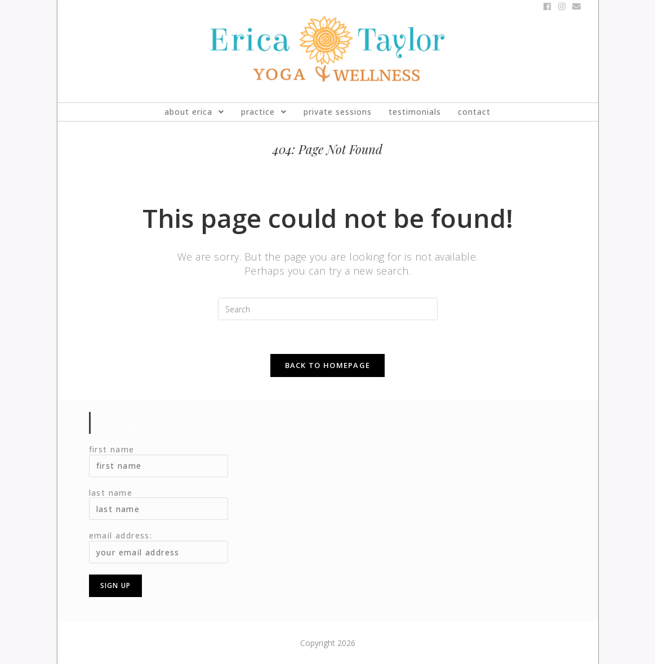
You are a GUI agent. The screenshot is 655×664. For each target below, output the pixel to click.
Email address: (121, 535)
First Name (112, 449)
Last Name (111, 492)
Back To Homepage (328, 365)
